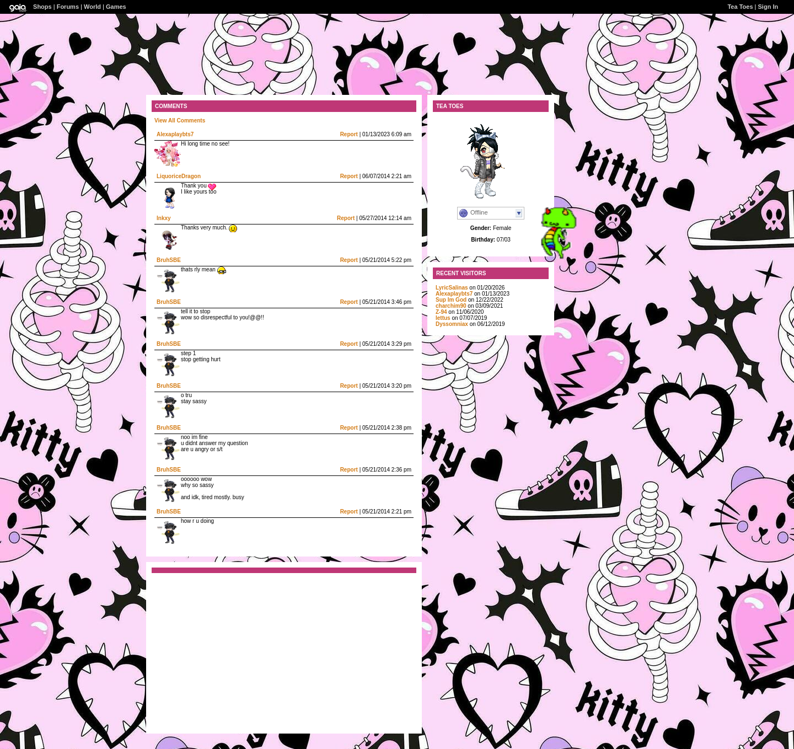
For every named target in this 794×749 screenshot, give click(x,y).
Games (116, 6)
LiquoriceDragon (179, 176)
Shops (42, 6)
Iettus (443, 318)
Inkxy (164, 218)
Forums (68, 6)
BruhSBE (169, 260)
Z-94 (441, 312)
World (92, 6)
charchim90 (451, 306)
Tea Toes (740, 6)
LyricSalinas (452, 288)
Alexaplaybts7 (175, 134)
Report (349, 134)
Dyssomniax (452, 324)
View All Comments (179, 120)
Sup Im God (451, 300)
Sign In (768, 6)
